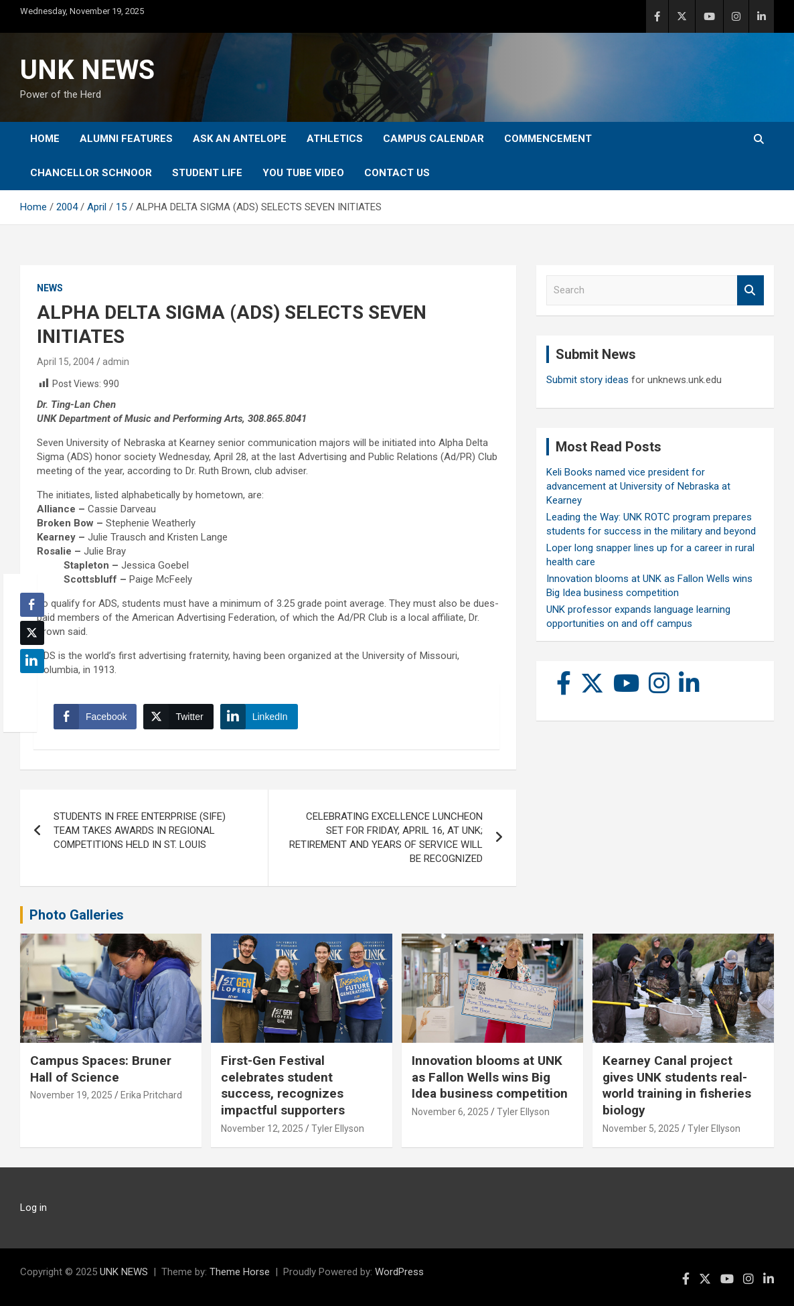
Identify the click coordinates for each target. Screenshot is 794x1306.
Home (45, 139)
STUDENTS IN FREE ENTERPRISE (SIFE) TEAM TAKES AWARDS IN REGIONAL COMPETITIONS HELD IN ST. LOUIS (140, 830)
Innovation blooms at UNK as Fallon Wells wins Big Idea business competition (490, 1077)
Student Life (207, 173)
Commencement (548, 139)
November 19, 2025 (71, 1095)
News (50, 288)
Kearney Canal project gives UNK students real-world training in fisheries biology (677, 1085)
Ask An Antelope (240, 139)
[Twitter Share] (178, 716)
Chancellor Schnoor (91, 173)
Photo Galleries (76, 915)
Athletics (335, 139)
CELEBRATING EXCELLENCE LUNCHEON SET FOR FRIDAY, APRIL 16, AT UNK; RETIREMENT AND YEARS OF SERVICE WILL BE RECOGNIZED (386, 837)
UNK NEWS (87, 70)
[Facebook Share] (95, 716)
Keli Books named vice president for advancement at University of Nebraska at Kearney (638, 486)
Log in (33, 1208)
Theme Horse (240, 1272)
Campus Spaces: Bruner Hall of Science (100, 1069)
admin (115, 361)
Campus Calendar (433, 139)
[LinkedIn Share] (259, 716)
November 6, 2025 (450, 1111)
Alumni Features (126, 139)
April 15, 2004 (65, 361)
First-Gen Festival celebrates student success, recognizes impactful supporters (283, 1085)
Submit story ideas (587, 380)
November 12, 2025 (262, 1128)
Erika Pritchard (151, 1095)
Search (750, 290)
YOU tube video (303, 173)
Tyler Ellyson (337, 1128)
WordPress (399, 1272)
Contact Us (397, 173)
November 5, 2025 (641, 1128)
